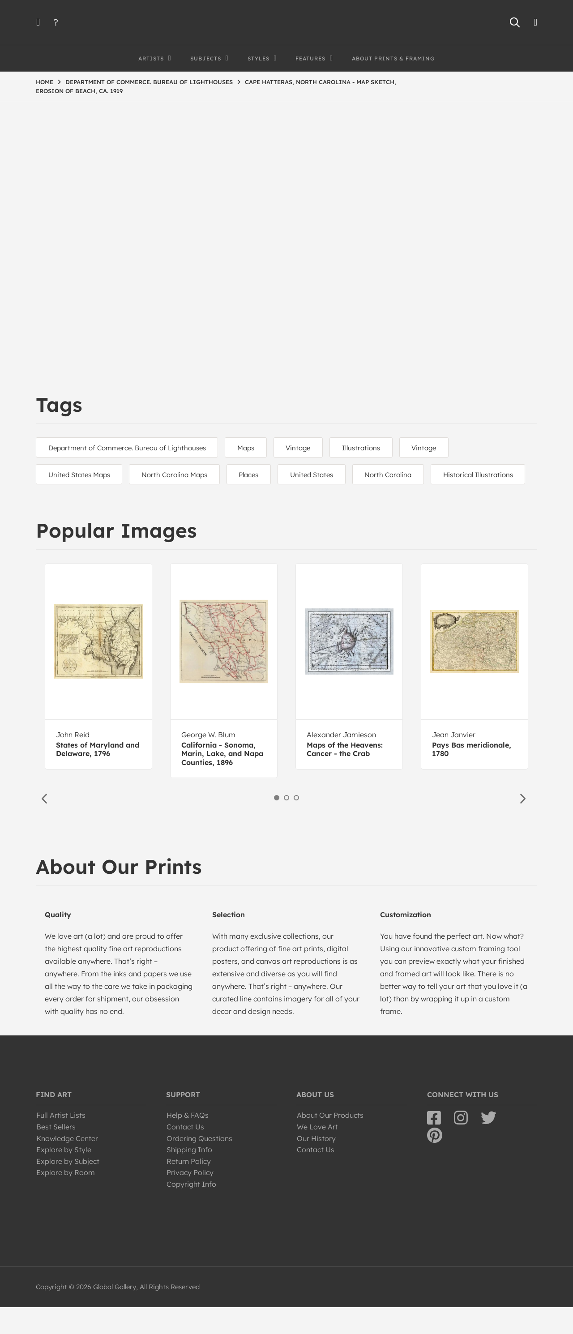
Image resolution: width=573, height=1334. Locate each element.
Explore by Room (65, 1199)
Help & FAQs (188, 1141)
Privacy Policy (190, 1199)
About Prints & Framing (393, 58)
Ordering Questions (199, 1165)
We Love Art (317, 1153)
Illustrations (371, 448)
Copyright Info (191, 1210)
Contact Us (185, 1153)
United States (321, 474)
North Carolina (401, 474)
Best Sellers (56, 1153)
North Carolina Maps (179, 474)
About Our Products (330, 1141)
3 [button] (296, 824)
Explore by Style (63, 1176)
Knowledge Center (67, 1165)
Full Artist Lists (61, 1141)
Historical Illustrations (85, 501)
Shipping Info (189, 1176)
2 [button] (286, 824)
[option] (98, 693)
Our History (316, 1165)
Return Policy (189, 1188)
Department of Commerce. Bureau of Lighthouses (128, 448)
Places (256, 474)
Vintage (305, 448)
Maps (250, 448)
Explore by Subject (67, 1188)
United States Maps (80, 474)
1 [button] (276, 824)
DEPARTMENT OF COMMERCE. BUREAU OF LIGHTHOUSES (149, 82)
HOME (44, 82)
